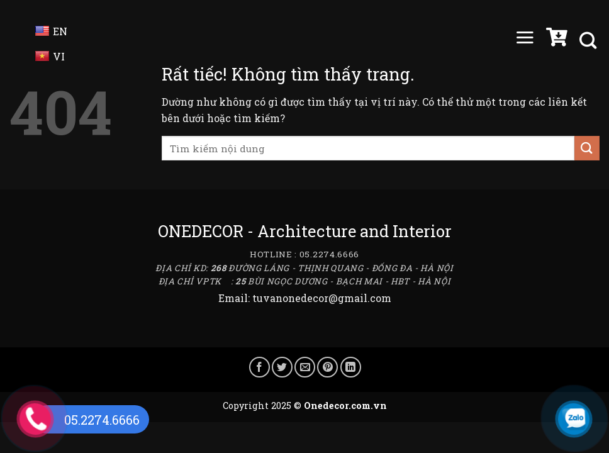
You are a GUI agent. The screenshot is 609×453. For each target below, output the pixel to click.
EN (51, 31)
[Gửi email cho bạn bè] (304, 367)
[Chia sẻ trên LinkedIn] (350, 367)
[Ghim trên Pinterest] (327, 367)
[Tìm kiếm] (589, 40)
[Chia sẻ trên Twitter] (282, 367)
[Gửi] (587, 148)
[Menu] (525, 40)
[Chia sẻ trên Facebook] (259, 367)
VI (50, 56)
